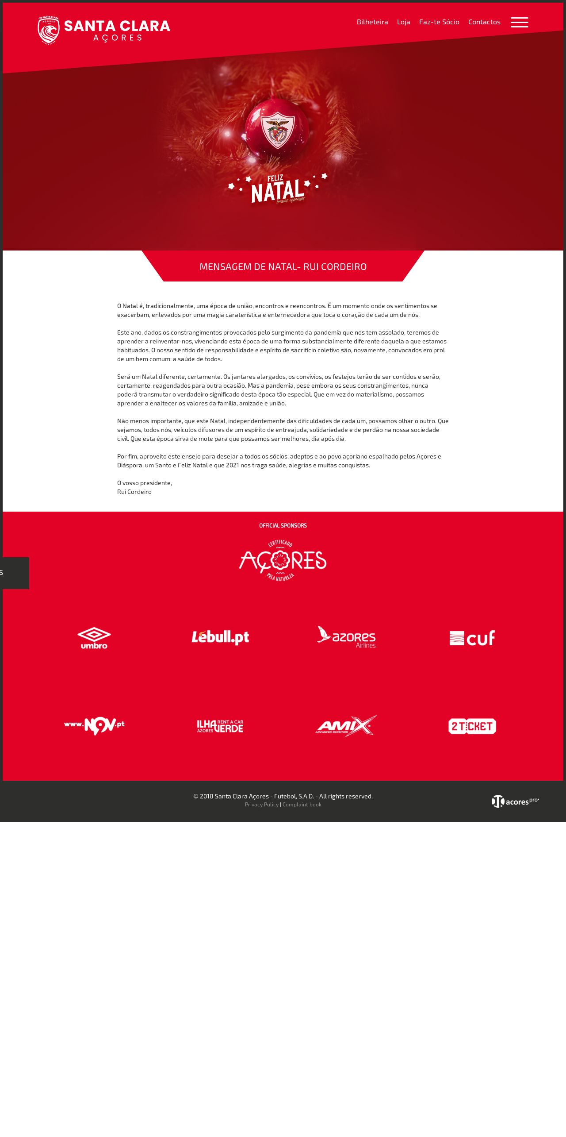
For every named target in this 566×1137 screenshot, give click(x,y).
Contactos (484, 21)
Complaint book (302, 804)
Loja (403, 21)
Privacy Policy (262, 804)
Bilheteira (372, 21)
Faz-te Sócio (439, 21)
